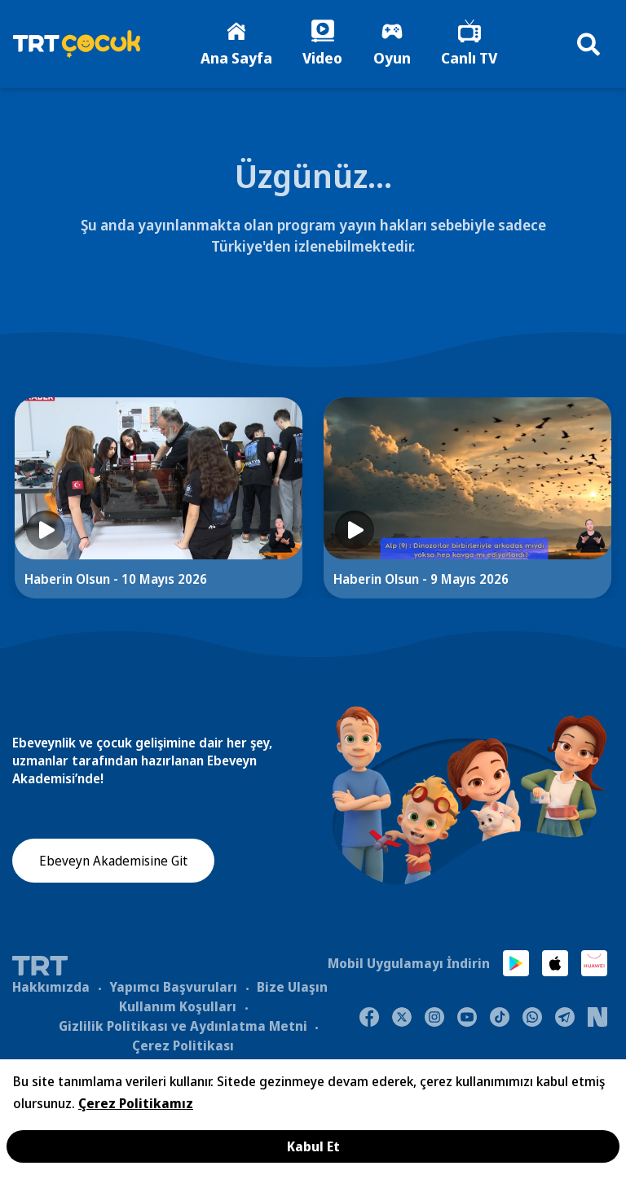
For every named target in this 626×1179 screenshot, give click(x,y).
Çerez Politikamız (135, 1103)
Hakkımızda (51, 988)
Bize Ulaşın (292, 988)
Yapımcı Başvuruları (173, 988)
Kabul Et (313, 1146)
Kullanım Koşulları (177, 1007)
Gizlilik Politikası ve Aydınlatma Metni (183, 1027)
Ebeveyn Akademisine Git (113, 862)
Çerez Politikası (183, 1046)
